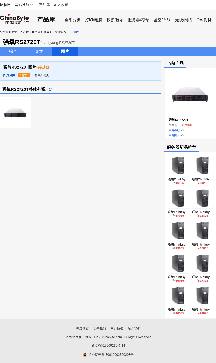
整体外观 (40, 75)
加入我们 (134, 328)
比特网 (5, 5)
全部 (22, 75)
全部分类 (73, 20)
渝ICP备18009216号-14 (108, 345)
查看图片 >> (176, 135)
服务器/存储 (138, 20)
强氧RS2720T (61, 32)
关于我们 (99, 328)
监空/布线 (162, 20)
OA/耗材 (204, 20)
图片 (65, 51)
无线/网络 (183, 20)
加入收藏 (61, 5)
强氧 (46, 32)
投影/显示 (115, 20)
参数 (39, 51)
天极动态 (82, 328)
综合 (13, 51)
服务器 (36, 32)
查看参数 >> (176, 130)
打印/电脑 (93, 20)
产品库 (44, 5)
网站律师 (116, 328)
